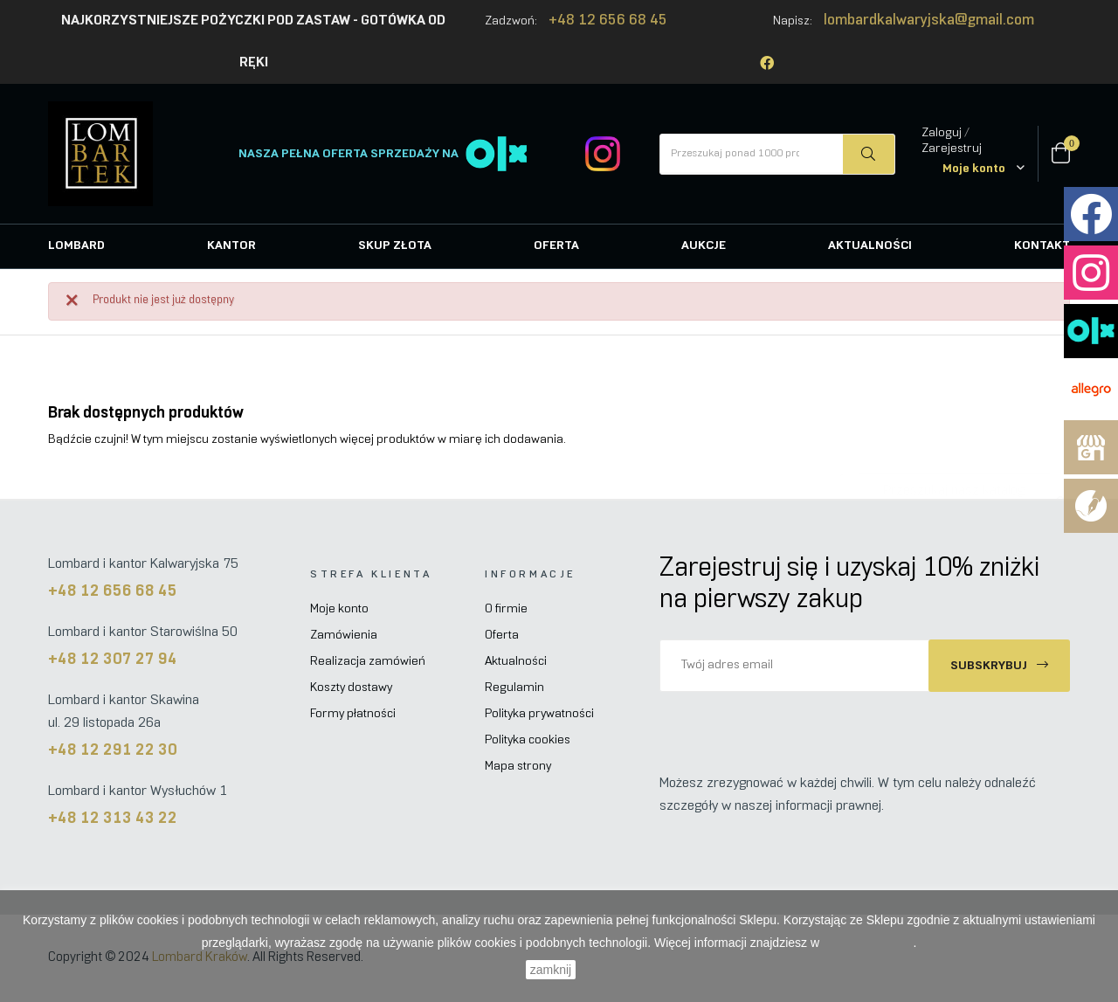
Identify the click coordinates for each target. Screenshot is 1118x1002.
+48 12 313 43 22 (112, 819)
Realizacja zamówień (367, 661)
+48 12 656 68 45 (608, 21)
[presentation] (805, 726)
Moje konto (339, 609)
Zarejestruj (951, 149)
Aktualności (516, 661)
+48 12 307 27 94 (112, 660)
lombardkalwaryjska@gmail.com (929, 21)
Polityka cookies (527, 740)
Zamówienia (343, 635)
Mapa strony (518, 766)
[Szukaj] (954, 482)
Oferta (502, 635)
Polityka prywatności (539, 714)
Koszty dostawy (351, 688)
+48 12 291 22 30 (112, 750)
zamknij (550, 970)
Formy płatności (353, 714)
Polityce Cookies (868, 943)
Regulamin (514, 688)
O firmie (506, 609)
